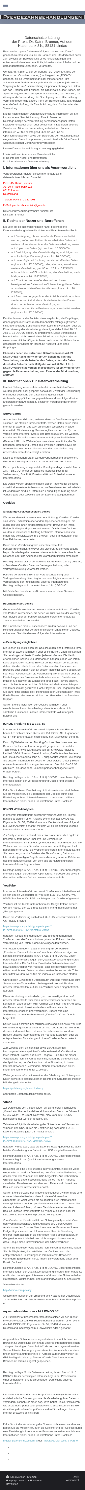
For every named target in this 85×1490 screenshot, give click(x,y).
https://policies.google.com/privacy (23, 1088)
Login (76, 1476)
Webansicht (72, 1480)
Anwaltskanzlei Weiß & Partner (61, 1440)
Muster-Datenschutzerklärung (20, 1440)
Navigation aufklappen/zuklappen (42, 5)
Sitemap (31, 1477)
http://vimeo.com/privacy (17, 1290)
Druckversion (16, 1477)
